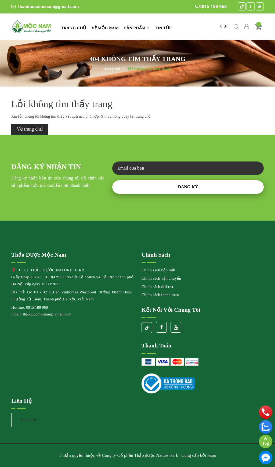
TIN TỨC (163, 28)
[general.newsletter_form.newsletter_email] (188, 168)
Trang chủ (73, 28)
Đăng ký (188, 187)
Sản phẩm (136, 28)
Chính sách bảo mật (158, 270)
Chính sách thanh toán (160, 295)
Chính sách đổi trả (157, 287)
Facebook (28, 420)
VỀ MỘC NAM (105, 28)
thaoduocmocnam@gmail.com (45, 6)
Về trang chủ (30, 129)
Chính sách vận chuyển (161, 278)
